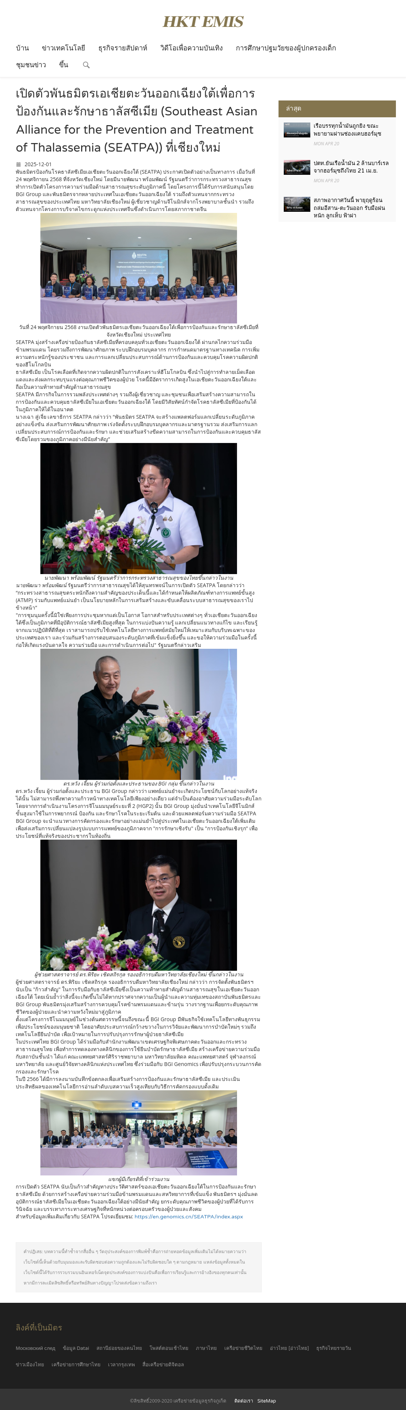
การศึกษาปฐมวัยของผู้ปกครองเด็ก (286, 48)
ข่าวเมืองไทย (30, 1365)
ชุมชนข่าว (31, 65)
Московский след (35, 1348)
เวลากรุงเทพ (121, 1365)
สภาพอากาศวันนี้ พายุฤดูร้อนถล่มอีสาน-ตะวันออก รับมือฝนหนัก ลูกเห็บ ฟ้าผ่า (349, 209)
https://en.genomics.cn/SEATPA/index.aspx (189, 1217)
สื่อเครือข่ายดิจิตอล (163, 1365)
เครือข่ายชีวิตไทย (243, 1348)
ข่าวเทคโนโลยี (63, 48)
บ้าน (22, 48)
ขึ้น (63, 65)
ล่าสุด (293, 108)
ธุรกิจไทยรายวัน (333, 1348)
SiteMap (267, 1401)
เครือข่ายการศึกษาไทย (76, 1365)
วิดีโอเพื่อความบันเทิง (191, 48)
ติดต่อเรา (243, 1401)
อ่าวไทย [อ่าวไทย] (289, 1348)
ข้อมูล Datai (76, 1348)
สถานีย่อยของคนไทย (119, 1348)
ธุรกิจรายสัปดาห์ (122, 48)
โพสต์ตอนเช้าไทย (169, 1348)
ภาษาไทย (206, 1348)
